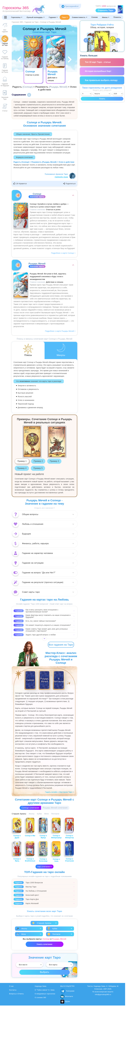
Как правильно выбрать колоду (101, 80)
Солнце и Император (69, 828)
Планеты (117, 17)
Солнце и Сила (56, 851)
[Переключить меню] (5, 17)
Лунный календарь (35, 17)
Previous (86, 40)
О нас (11, 986)
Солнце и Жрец (17, 851)
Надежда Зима (61, 177)
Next (118, 40)
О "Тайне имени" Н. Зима (45, 990)
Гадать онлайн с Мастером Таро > (59, 792)
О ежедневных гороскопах (45, 994)
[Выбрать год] (117, 94)
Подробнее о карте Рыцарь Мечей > (60, 331)
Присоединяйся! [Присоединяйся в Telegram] (70, 6)
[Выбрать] (29, 964)
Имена (105, 17)
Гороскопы (16, 17)
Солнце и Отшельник (69, 851)
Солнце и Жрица (43, 828)
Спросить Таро (105, 10)
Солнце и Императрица (56, 828)
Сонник (94, 17)
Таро (64, 17)
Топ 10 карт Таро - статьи (98, 62)
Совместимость (79, 17)
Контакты (12, 990)
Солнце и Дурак (17, 828)
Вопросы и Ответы (16, 994)
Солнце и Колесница (43, 851)
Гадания (53, 17)
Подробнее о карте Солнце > (63, 253)
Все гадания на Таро (61, 644)
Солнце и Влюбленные (30, 851)
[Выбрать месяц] (102, 94)
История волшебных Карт (98, 71)
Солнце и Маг (30, 827)
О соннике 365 (40, 997)
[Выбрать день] (86, 94)
